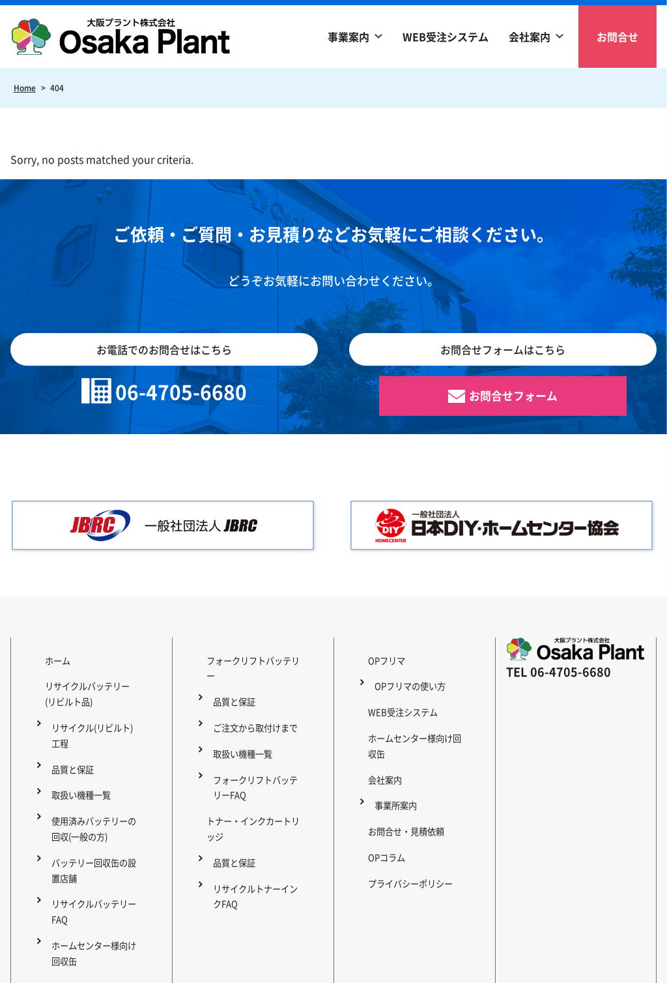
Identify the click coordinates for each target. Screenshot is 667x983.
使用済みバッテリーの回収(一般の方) (96, 782)
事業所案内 (391, 741)
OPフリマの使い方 (407, 675)
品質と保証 (68, 741)
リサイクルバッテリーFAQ (91, 848)
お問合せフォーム (513, 398)
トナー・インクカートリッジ (252, 758)
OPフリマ (375, 659)
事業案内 (348, 36)
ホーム (45, 659)
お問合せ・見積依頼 (396, 758)
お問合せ (617, 36)
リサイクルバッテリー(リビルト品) (88, 684)
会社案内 (529, 36)
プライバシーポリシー (400, 790)
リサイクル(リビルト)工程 (94, 716)
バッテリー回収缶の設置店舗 (96, 815)
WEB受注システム (446, 36)
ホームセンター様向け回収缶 (96, 881)
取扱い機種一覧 (77, 758)
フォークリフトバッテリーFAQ (257, 733)
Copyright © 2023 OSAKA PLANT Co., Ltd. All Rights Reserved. (334, 966)
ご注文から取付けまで (252, 692)
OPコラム (375, 774)
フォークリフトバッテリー (248, 659)
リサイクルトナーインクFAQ (257, 799)
